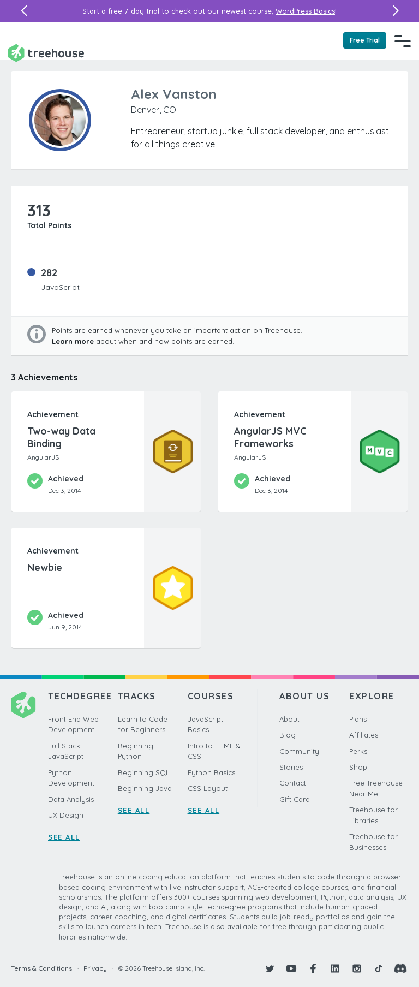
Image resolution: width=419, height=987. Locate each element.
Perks (358, 751)
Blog (287, 734)
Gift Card (294, 799)
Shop (358, 767)
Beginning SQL (144, 772)
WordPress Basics (305, 11)
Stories (291, 767)
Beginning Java (145, 788)
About (289, 719)
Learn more (73, 341)
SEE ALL (64, 837)
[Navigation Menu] (402, 41)
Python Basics (211, 772)
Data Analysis (71, 799)
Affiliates (363, 734)
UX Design (65, 815)
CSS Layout (208, 788)
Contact (292, 782)
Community (299, 751)
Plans (358, 719)
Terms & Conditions (41, 968)
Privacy (95, 968)
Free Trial (365, 40)
